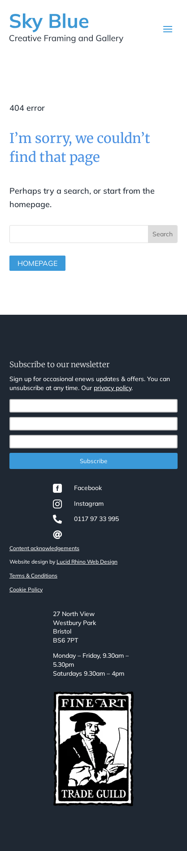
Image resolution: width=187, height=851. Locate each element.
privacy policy (112, 388)
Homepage (37, 263)
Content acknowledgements (44, 548)
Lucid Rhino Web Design (87, 561)
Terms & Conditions (33, 575)
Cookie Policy (26, 589)
